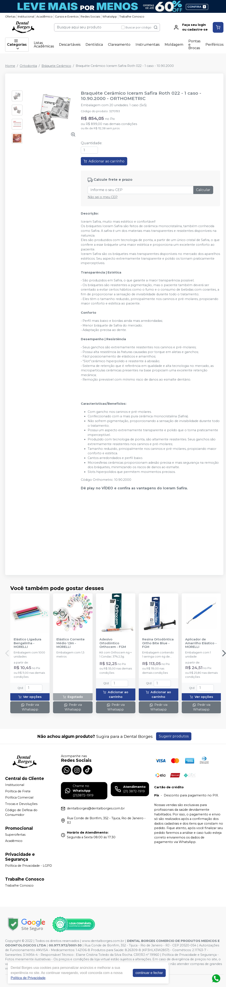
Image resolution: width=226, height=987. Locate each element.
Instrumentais (148, 45)
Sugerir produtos (174, 736)
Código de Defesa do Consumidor (21, 812)
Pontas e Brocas (194, 44)
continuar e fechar (149, 973)
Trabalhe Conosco (131, 16)
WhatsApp (109, 16)
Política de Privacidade (28, 978)
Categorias (17, 45)
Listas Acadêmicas (44, 44)
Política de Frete (18, 791)
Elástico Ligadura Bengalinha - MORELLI (27, 643)
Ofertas (10, 16)
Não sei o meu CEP (103, 197)
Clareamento (119, 45)
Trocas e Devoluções (21, 804)
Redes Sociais (90, 16)
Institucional (26, 16)
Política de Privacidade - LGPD (28, 866)
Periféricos (214, 45)
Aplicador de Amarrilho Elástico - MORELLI (201, 643)
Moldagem (174, 45)
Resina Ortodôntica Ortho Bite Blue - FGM (158, 643)
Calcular (203, 190)
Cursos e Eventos (66, 16)
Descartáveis (69, 45)
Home (10, 66)
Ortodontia (28, 66)
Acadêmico (44, 16)
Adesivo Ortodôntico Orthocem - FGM (112, 643)
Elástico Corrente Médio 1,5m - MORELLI (70, 643)
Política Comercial (19, 797)
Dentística (94, 45)
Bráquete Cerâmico (56, 66)
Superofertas (15, 835)
